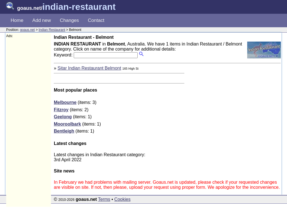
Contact (96, 20)
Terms (104, 199)
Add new (41, 20)
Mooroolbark (67, 124)
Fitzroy (61, 109)
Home (17, 20)
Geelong (63, 116)
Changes (69, 20)
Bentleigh (64, 131)
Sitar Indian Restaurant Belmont (89, 68)
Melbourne (65, 102)
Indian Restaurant (52, 30)
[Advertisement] (28, 122)
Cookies (122, 199)
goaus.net (27, 30)
